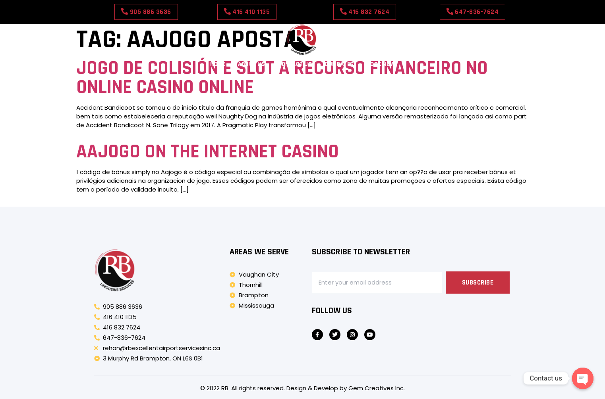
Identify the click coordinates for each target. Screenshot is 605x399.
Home (217, 64)
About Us (251, 64)
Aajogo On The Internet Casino (207, 151)
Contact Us (295, 64)
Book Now (381, 64)
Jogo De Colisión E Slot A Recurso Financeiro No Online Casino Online (282, 78)
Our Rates (339, 64)
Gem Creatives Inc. (376, 388)
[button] (146, 12)
